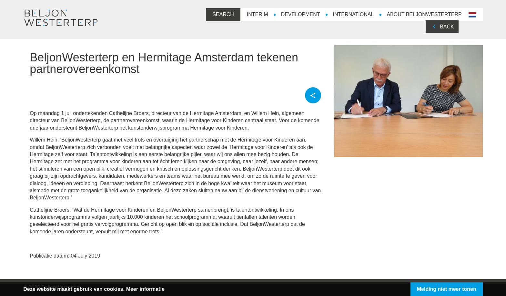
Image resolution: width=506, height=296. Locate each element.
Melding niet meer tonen (438, 289)
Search (215, 14)
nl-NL (463, 15)
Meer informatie (154, 289)
